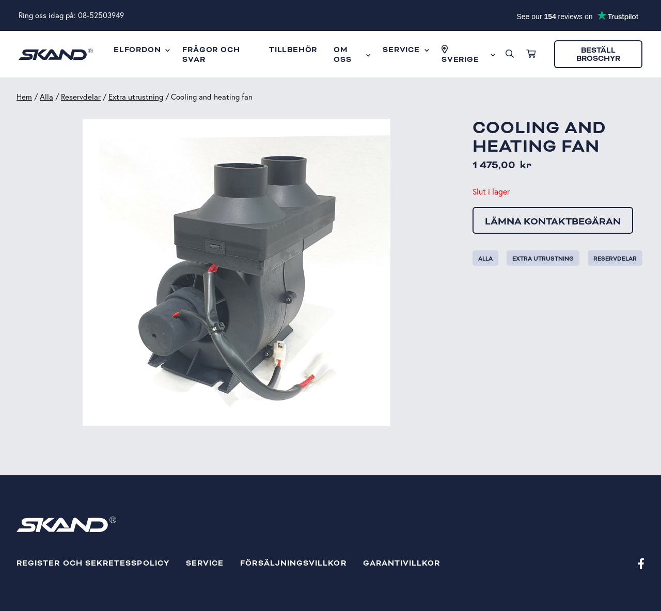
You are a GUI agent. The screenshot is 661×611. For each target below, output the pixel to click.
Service (205, 563)
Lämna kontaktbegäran (553, 221)
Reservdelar (81, 97)
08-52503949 (101, 15)
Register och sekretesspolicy (93, 563)
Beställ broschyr (598, 54)
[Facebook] (641, 563)
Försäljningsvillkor (293, 563)
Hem (24, 97)
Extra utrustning (135, 97)
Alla (46, 97)
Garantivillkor (401, 563)
